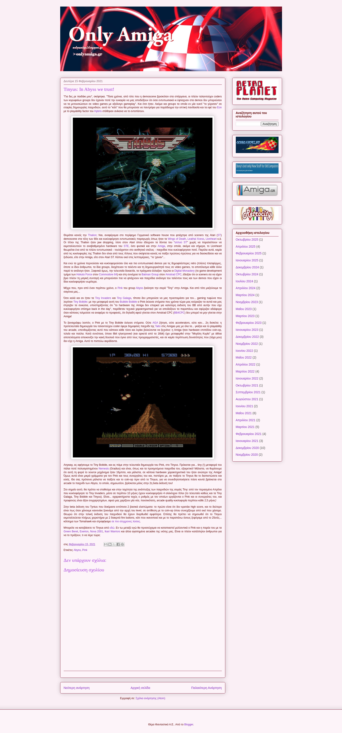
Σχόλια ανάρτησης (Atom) (150, 698)
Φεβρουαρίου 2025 (249, 253)
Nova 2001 (96, 531)
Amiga (161, 246)
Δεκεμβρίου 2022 (247, 336)
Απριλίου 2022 (246, 364)
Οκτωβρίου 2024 (247, 274)
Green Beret (71, 531)
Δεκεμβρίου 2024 (247, 267)
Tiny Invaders (103, 298)
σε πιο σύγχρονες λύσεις (125, 521)
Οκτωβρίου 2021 (247, 385)
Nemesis (104, 468)
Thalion (92, 235)
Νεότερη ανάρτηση (77, 688)
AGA (155, 322)
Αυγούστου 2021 (247, 399)
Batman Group (150, 274)
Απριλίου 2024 (246, 288)
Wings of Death (177, 238)
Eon (219, 107)
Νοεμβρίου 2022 (247, 343)
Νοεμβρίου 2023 (247, 302)
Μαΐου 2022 (244, 357)
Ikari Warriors (112, 531)
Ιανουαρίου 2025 (247, 260)
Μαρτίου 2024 (245, 295)
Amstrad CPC (173, 274)
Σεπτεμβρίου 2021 (248, 392)
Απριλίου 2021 (246, 420)
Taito (158, 326)
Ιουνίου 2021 (244, 406)
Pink (120, 288)
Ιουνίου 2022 (244, 350)
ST (219, 235)
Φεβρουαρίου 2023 (249, 322)
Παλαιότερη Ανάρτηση (206, 688)
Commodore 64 (108, 274)
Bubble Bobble (128, 301)
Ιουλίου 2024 (244, 281)
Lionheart (211, 238)
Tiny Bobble (80, 301)
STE (126, 246)
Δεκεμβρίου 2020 (247, 448)
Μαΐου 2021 (244, 413)
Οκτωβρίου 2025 (247, 239)
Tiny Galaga (124, 298)
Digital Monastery (184, 270)
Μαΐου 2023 (244, 309)
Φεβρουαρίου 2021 (249, 434)
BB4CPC (179, 312)
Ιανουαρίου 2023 (247, 329)
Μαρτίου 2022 (245, 371)
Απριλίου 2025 (246, 246)
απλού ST (181, 242)
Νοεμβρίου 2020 (247, 454)
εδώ (112, 527)
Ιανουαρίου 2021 (247, 441)
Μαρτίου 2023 (245, 316)
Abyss (139, 288)
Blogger (188, 724)
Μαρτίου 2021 (245, 427)
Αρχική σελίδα (140, 688)
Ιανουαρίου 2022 (247, 378)
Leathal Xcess (196, 238)
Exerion (84, 531)
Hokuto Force (84, 274)
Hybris (98, 111)
